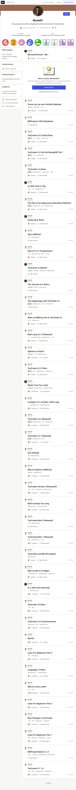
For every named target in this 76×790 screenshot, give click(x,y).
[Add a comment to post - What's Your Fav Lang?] (33, 391)
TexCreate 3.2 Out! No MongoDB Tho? (45, 152)
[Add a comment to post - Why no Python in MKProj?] (33, 476)
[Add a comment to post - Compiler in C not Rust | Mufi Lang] (33, 408)
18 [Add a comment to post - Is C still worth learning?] (45, 594)
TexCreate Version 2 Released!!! (42, 486)
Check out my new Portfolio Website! (44, 104)
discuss (30, 271)
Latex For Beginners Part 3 (40, 653)
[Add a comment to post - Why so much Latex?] (33, 693)
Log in (59, 2)
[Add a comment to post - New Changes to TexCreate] (33, 724)
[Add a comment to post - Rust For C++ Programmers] (32, 257)
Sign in (57, 92)
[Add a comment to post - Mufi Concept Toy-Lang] (33, 509)
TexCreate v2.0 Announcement (42, 621)
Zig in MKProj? (34, 234)
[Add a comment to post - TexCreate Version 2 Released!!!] (33, 492)
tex (34, 371)
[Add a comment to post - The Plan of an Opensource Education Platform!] (32, 209)
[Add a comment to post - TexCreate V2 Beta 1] (33, 610)
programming (37, 172)
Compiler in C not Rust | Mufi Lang (43, 402)
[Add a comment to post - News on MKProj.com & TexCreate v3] (32, 323)
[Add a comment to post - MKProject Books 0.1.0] (33, 758)
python (30, 472)
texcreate (46, 721)
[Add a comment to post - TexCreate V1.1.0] (33, 774)
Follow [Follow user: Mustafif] (66, 14)
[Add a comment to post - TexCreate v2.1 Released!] (33, 442)
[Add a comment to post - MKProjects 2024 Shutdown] (33, 125)
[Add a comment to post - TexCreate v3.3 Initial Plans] (32, 141)
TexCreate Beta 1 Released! (40, 537)
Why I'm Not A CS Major (38, 571)
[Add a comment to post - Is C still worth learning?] (33, 594)
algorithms (43, 271)
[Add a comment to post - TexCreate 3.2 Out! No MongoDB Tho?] (32, 158)
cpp (42, 254)
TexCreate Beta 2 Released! (40, 520)
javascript (35, 755)
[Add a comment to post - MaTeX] (33, 642)
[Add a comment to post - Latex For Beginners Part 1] (33, 741)
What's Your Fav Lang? (38, 385)
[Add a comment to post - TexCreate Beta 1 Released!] (33, 543)
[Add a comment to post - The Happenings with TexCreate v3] (33, 307)
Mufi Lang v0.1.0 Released (40, 334)
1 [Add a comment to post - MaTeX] (43, 642)
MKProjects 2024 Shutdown (40, 121)
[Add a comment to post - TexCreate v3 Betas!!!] (33, 274)
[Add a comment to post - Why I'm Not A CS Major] (32, 577)
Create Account (49, 87)
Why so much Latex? (37, 687)
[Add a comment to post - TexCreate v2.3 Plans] (32, 374)
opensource (44, 138)
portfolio (36, 107)
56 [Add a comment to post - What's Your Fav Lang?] (45, 391)
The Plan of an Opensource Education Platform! (49, 203)
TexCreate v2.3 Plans (37, 368)
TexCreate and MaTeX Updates (42, 554)
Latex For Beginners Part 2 (40, 703)
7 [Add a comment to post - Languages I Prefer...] (43, 676)
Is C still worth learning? (39, 588)
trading (36, 271)
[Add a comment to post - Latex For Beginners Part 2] (33, 707)
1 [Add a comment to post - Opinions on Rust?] (43, 358)
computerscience (35, 337)
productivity (50, 271)
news (29, 138)
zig (29, 189)
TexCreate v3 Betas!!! (37, 268)
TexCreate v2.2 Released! (39, 419)
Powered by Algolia (48, 2)
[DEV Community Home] (3, 2)
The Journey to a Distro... (39, 284)
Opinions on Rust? (36, 351)
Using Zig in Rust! (36, 220)
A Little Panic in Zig (37, 186)
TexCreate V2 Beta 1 (37, 604)
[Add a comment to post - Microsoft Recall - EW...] (32, 58)
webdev (30, 107)
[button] (5, 42)
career (36, 287)
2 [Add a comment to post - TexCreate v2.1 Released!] (43, 442)
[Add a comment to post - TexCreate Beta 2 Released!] (33, 526)
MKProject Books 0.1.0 (38, 752)
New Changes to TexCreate (40, 718)
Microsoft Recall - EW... (38, 54)
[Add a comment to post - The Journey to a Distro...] (33, 290)
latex (38, 138)
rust (42, 107)
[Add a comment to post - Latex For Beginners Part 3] (33, 659)
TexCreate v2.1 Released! (39, 436)
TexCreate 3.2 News (37, 169)
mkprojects (39, 489)
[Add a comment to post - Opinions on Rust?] (33, 357)
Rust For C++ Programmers (40, 251)
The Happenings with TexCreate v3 (44, 301)
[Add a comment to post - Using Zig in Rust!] (32, 223)
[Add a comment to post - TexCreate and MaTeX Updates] (32, 560)
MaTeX (31, 638)
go (29, 456)
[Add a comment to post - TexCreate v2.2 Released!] (33, 425)
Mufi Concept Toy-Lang (38, 503)
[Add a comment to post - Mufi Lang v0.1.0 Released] (32, 340)
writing (47, 254)
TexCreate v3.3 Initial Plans (40, 135)
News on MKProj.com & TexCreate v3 (45, 317)
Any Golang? (33, 453)
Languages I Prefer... (37, 670)
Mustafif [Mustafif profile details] (30, 50)
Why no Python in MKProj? (40, 470)
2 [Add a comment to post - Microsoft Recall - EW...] (41, 58)
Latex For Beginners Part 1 (40, 735)
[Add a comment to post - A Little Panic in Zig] (32, 192)
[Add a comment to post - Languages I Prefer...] (33, 676)
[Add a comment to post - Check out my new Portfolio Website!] (32, 110)
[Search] (8, 2)
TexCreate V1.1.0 (36, 768)
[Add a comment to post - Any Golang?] (33, 459)
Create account (68, 2)
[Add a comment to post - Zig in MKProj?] (33, 240)
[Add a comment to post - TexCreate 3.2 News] (32, 175)
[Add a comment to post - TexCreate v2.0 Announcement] (33, 627)
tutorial (48, 738)
